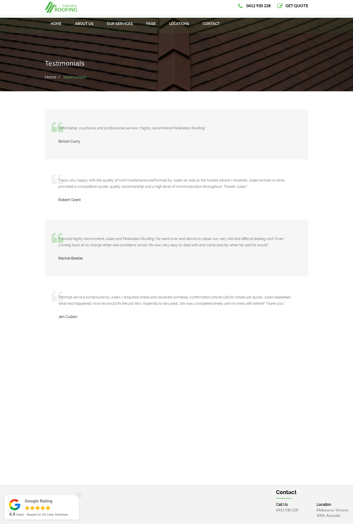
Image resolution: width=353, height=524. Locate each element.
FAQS (151, 27)
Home (56, 27)
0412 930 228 (317, 510)
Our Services (120, 27)
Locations (179, 27)
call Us (311, 504)
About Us (84, 27)
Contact (211, 27)
